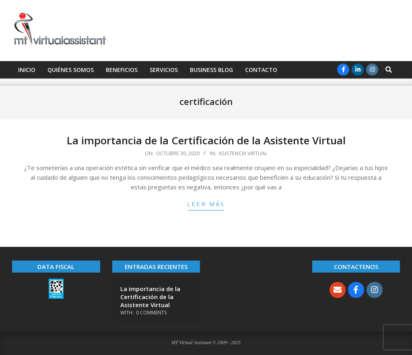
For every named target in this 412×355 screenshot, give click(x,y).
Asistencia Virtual (242, 153)
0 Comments (151, 312)
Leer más (206, 204)
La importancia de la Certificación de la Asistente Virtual (206, 140)
